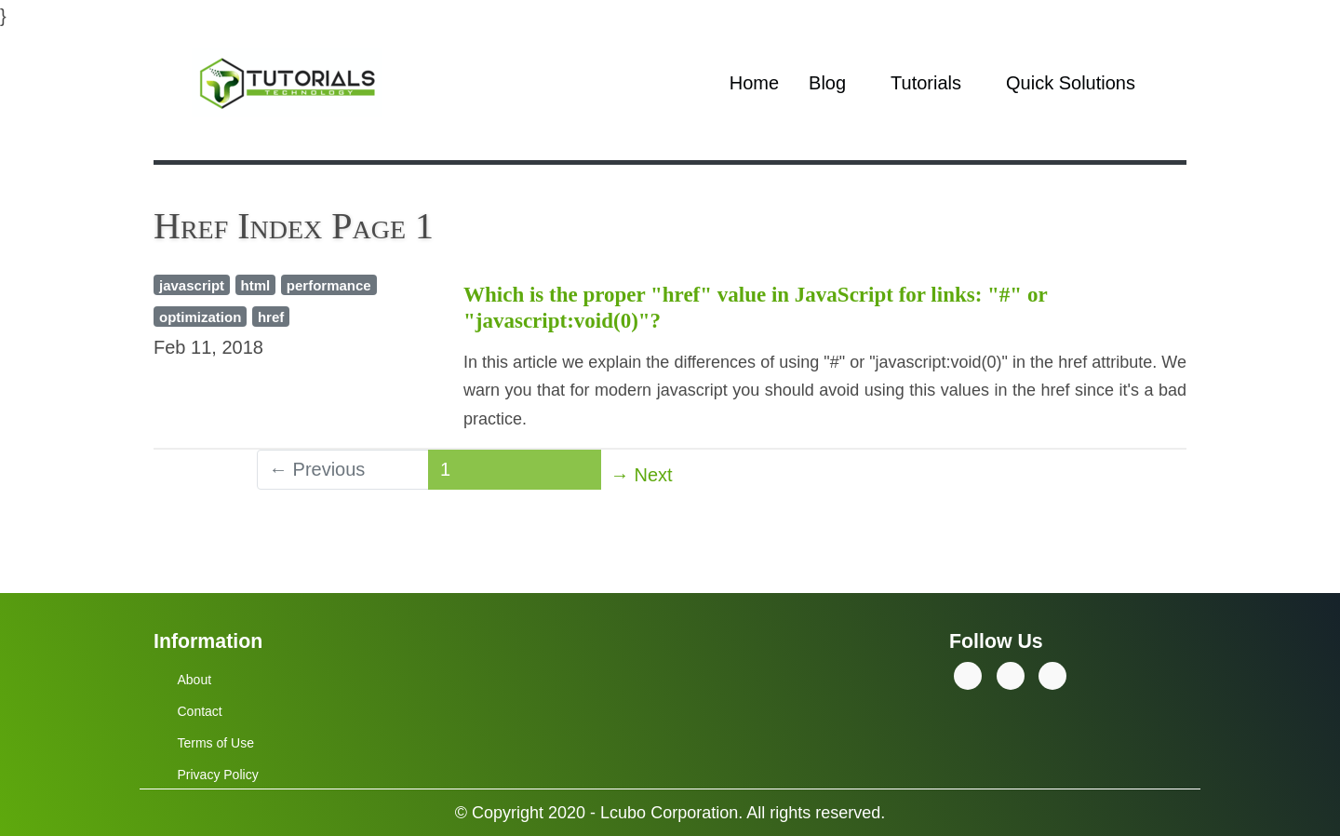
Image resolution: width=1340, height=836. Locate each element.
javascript (191, 285)
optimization (200, 317)
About (195, 679)
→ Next (641, 475)
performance (329, 285)
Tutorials (926, 83)
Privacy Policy (218, 774)
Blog (827, 83)
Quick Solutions (1070, 83)
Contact (200, 711)
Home (754, 83)
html (256, 285)
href (271, 317)
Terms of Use (216, 742)
